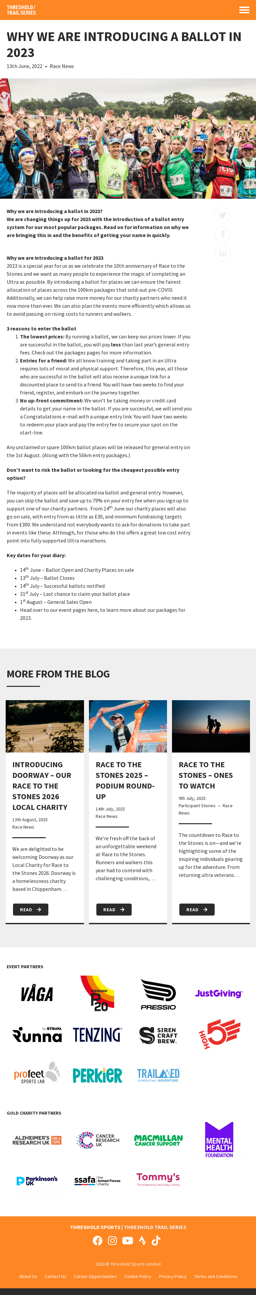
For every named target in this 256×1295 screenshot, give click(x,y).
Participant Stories (197, 806)
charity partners (68, 508)
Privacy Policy (173, 1276)
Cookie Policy (137, 1276)
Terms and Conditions (215, 1276)
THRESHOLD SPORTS (95, 1227)
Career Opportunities (95, 1276)
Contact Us (55, 1276)
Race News (62, 66)
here (92, 609)
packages (75, 352)
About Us (28, 1276)
